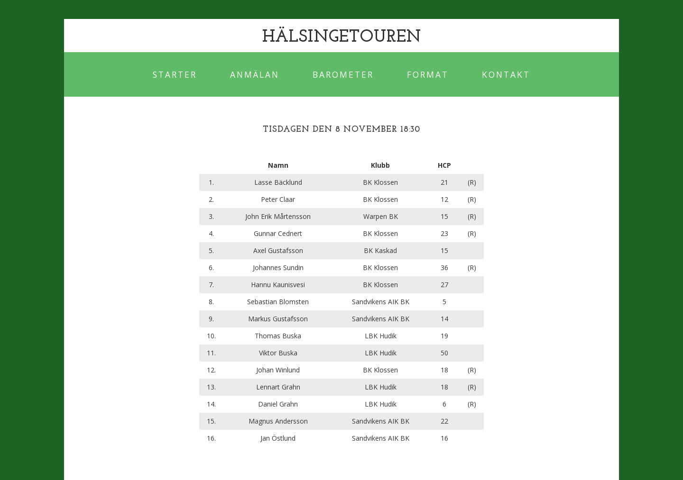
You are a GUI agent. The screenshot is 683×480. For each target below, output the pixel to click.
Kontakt (506, 74)
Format (428, 74)
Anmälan (254, 74)
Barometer (343, 74)
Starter (175, 74)
